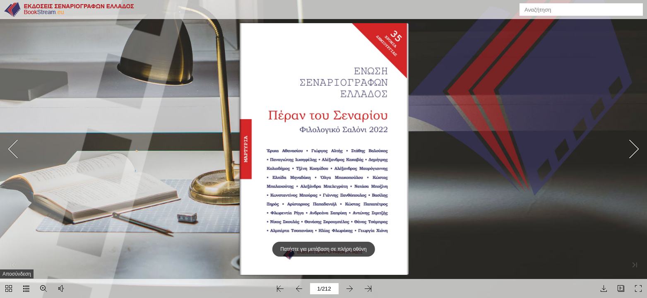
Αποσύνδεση (16, 274)
